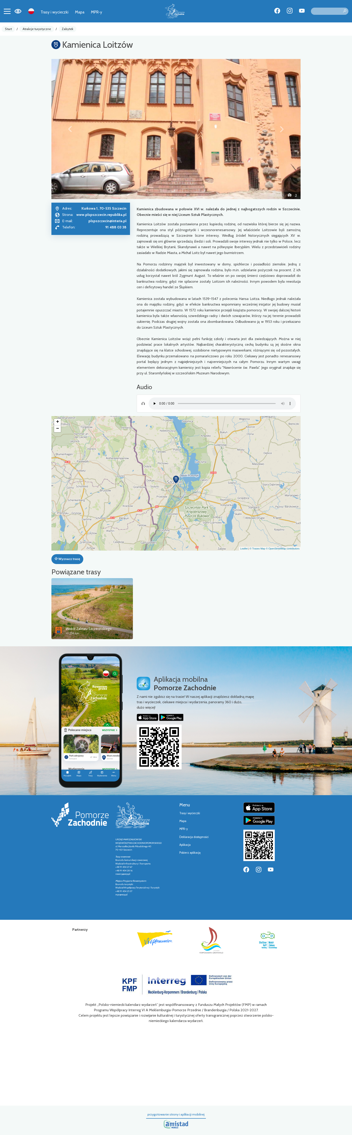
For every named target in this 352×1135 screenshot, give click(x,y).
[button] (70, 129)
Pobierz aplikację (190, 852)
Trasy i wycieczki (54, 12)
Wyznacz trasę (67, 559)
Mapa (79, 12)
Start (8, 29)
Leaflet (244, 548)
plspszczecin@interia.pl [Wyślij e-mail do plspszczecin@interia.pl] (107, 221)
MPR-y (96, 12)
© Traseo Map (257, 548)
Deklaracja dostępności (194, 837)
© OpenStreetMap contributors (282, 548)
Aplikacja (185, 844)
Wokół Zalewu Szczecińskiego (89, 629)
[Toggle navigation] (7, 11)
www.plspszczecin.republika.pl (101, 215)
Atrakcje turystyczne (37, 29)
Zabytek (67, 29)
